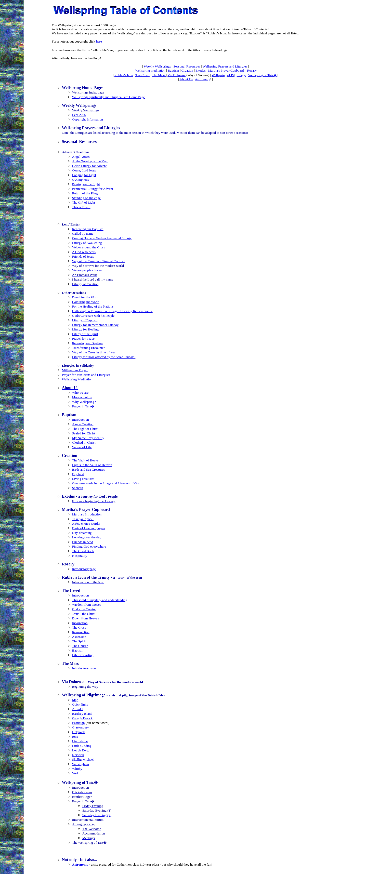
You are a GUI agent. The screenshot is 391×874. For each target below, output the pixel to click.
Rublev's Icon (123, 75)
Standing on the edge (86, 198)
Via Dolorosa (176, 75)
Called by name (83, 233)
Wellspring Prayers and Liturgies (225, 66)
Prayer (76, 338)
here (99, 41)
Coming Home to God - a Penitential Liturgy (102, 238)
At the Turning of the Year (90, 161)
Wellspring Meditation (77, 379)
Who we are (80, 392)
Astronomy (202, 79)
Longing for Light (84, 175)
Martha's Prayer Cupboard (226, 70)
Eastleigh (78, 723)
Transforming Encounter (88, 348)
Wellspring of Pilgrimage (229, 75)
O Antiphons (80, 179)
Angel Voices (81, 156)
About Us (185, 79)
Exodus (200, 70)
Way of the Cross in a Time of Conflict (98, 261)
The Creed (142, 75)
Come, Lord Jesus (84, 170)
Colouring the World (85, 302)
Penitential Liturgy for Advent (92, 189)
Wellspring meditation (150, 70)
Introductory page (84, 569)
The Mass (159, 75)
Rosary (252, 70)
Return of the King (85, 193)
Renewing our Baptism (87, 229)
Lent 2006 (79, 115)
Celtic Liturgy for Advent (89, 166)
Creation (187, 70)
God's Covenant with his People (93, 315)
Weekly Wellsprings (157, 66)
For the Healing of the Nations (93, 306)
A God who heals (84, 252)
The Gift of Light (83, 202)
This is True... (81, 207)
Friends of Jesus (83, 256)
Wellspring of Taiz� (262, 75)
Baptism (173, 70)
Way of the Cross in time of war (93, 352)
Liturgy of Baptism (84, 320)
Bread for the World (85, 297)
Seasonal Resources (186, 66)
